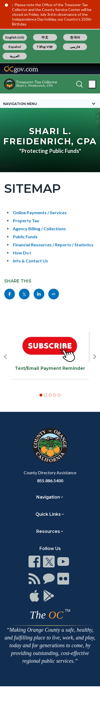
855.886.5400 (50, 480)
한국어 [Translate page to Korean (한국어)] (75, 37)
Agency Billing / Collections (39, 228)
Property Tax (26, 220)
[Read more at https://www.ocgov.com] (50, 445)
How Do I (22, 252)
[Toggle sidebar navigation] (50, 103)
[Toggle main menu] (92, 84)
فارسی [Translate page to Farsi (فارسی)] (75, 47)
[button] (5, 365)
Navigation (48, 497)
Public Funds (25, 236)
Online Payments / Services (40, 212)
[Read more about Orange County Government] (21, 69)
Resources (48, 531)
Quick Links (48, 514)
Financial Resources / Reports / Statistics (53, 244)
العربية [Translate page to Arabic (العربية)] (14, 56)
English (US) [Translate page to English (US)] (14, 37)
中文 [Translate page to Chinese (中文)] (45, 37)
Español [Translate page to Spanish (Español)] (15, 47)
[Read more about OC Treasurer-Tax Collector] (30, 84)
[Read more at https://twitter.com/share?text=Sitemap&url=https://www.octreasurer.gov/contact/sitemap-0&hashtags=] (24, 294)
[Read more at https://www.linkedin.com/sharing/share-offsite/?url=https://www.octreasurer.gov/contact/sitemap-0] (39, 294)
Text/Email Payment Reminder (50, 368)
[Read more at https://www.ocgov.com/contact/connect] (34, 561)
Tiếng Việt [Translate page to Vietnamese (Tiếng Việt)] (45, 47)
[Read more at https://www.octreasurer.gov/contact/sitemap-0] (53, 294)
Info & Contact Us (30, 260)
